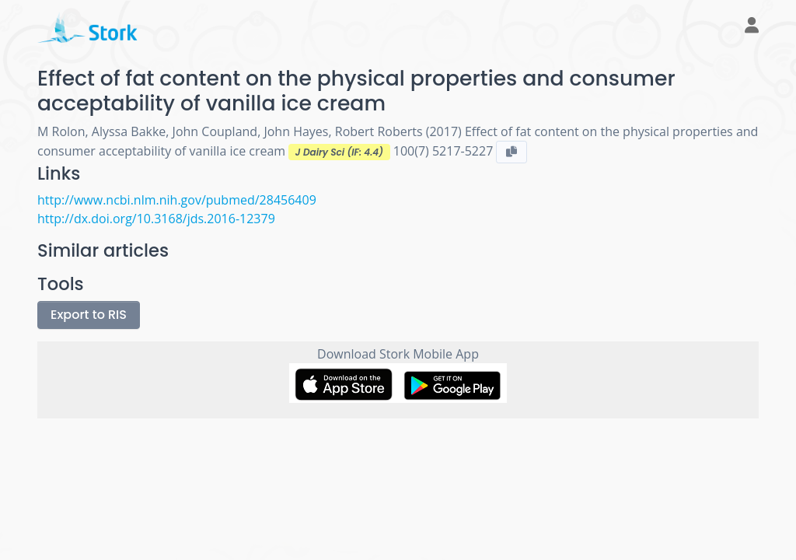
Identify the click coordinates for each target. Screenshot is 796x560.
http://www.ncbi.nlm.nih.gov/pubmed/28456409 (176, 199)
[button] (745, 27)
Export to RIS (89, 315)
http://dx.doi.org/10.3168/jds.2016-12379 (156, 218)
